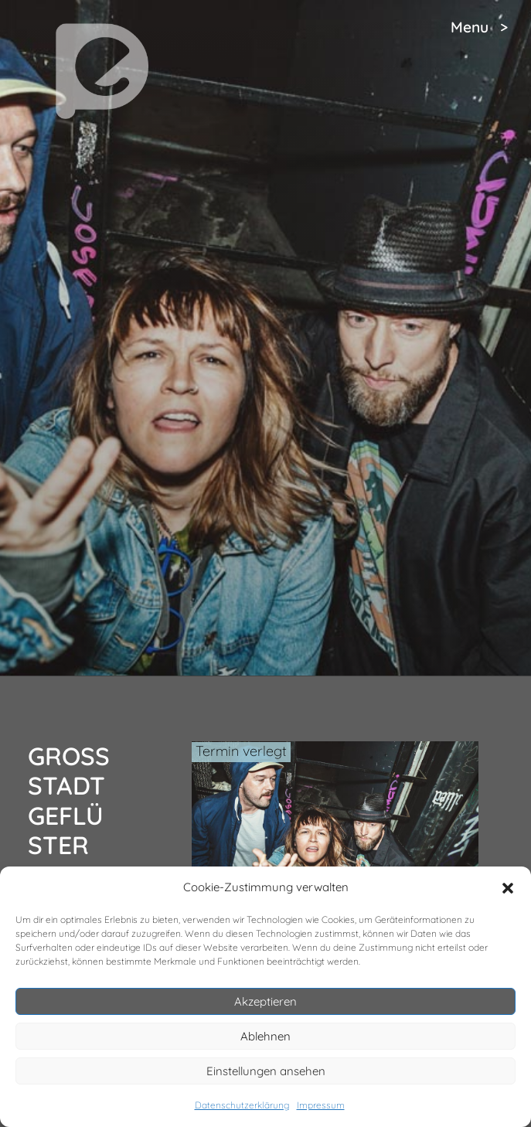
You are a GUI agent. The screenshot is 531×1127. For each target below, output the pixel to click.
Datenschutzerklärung (242, 1105)
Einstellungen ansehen (265, 1071)
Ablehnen (265, 1036)
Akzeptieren (265, 1001)
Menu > (479, 27)
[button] (508, 888)
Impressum (321, 1105)
